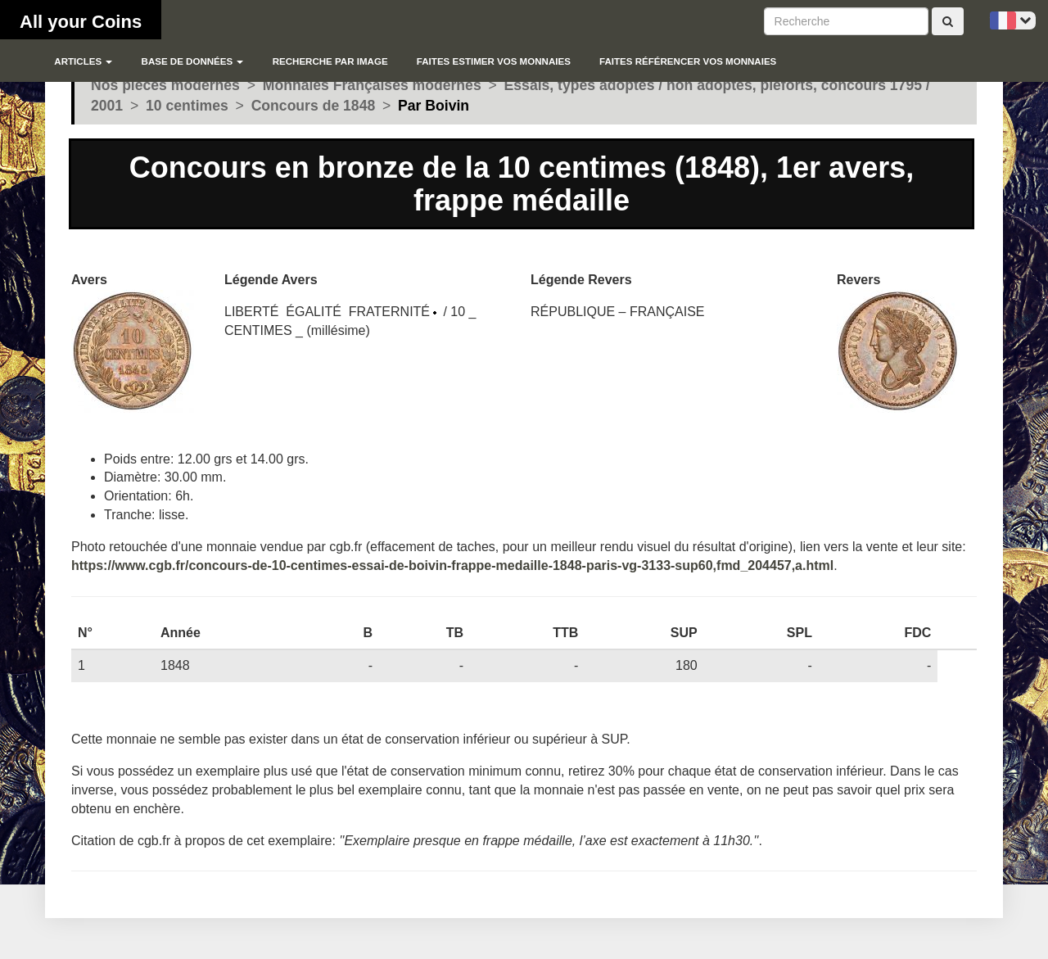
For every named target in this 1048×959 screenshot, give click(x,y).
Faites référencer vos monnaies (687, 61)
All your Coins (81, 21)
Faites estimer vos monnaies (494, 61)
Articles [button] (83, 61)
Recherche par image (330, 61)
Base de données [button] (193, 61)
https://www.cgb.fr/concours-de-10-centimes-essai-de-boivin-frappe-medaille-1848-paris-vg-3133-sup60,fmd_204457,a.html (452, 565)
